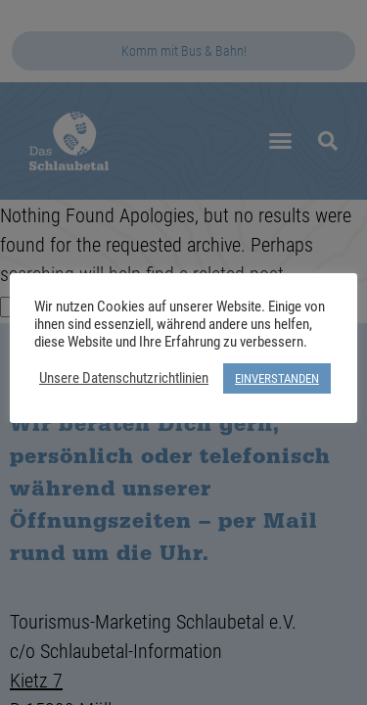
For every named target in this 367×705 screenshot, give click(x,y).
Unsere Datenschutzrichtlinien (123, 378)
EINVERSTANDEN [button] (277, 378)
